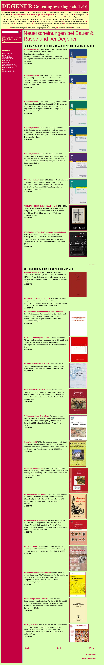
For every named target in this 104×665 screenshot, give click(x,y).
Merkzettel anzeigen (19, 28)
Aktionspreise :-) (80, 15)
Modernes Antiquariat (11, 17)
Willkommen (7, 53)
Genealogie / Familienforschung (31, 17)
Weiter (92, 648)
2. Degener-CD (30, 625)
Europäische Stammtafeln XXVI (37, 298)
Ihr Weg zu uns (8, 68)
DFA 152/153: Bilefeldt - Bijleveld (37, 390)
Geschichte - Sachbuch (23, 24)
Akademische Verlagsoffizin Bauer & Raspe (48, 24)
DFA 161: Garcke (18, 12)
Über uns (6, 55)
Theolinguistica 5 (31, 154)
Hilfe (4, 69)
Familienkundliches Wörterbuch (37, 573)
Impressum (7, 60)
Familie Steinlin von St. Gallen (36, 364)
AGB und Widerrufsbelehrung (8, 63)
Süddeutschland (8, 21)
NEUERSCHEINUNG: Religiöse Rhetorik (40, 206)
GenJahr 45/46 (30, 442)
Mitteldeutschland (77, 19)
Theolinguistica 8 (31, 75)
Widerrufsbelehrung (10, 66)
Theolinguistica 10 (32, 49)
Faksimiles (57, 21)
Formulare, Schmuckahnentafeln (74, 21)
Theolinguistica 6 (31, 128)
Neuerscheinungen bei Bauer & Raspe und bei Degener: (11, 39)
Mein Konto (76, 28)
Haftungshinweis (8, 71)
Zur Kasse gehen (64, 28)
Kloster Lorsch (30, 546)
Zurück (27, 648)
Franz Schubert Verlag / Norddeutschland (55, 19)
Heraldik (68, 17)
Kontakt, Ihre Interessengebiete (8, 58)
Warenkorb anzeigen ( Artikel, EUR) (42, 28)
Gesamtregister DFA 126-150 (36, 599)
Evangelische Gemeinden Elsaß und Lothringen (43, 311)
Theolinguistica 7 (31, 102)
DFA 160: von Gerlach (33, 12)
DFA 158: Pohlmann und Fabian (54, 12)
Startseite (7, 12)
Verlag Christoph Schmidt (42, 21)
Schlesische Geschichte (24, 21)
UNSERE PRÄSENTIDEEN (64, 15)
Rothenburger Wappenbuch (35, 520)
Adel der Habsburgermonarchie (37, 338)
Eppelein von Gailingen (34, 468)
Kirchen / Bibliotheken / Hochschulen (27, 19)
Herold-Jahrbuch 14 (32, 272)
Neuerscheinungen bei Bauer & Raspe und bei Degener (32, 15)
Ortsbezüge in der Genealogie (36, 416)
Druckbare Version (89, 659)
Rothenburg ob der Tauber (35, 494)
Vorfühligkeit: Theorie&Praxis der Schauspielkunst (45, 232)
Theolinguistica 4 (31, 180)
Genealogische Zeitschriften (53, 17)
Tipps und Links (8, 24)
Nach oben (91, 265)
